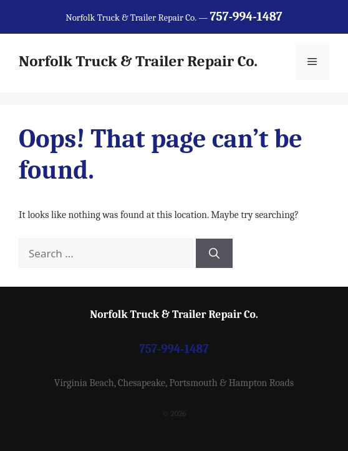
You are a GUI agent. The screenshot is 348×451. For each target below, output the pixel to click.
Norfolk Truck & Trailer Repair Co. (138, 61)
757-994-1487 (174, 349)
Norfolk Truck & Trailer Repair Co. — (173, 17)
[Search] (214, 254)
